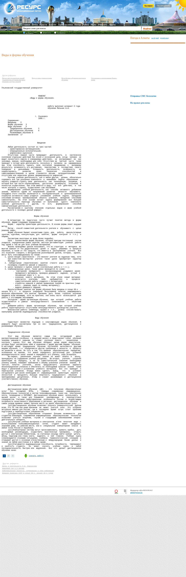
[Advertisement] (65, 43)
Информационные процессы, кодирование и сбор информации (28, 551)
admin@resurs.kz (136, 574)
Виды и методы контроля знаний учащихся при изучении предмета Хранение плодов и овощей (13, 79)
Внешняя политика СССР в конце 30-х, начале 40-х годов (27, 554)
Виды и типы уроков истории (42, 78)
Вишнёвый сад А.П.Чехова (13, 549)
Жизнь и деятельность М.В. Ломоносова (19, 546)
